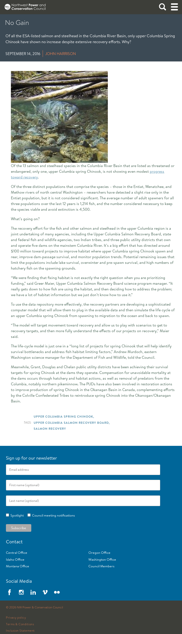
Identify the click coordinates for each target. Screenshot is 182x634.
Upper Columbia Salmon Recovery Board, (72, 422)
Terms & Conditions (20, 624)
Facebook (9, 592)
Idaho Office (15, 559)
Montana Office (17, 566)
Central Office (16, 552)
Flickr (56, 592)
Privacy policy (16, 617)
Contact (14, 541)
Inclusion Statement (20, 631)
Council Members (101, 566)
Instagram (21, 592)
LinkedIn (33, 592)
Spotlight (16, 515)
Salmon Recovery (50, 428)
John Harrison (60, 53)
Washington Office (102, 559)
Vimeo (45, 592)
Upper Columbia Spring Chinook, (64, 416)
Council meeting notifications (53, 515)
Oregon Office (99, 552)
